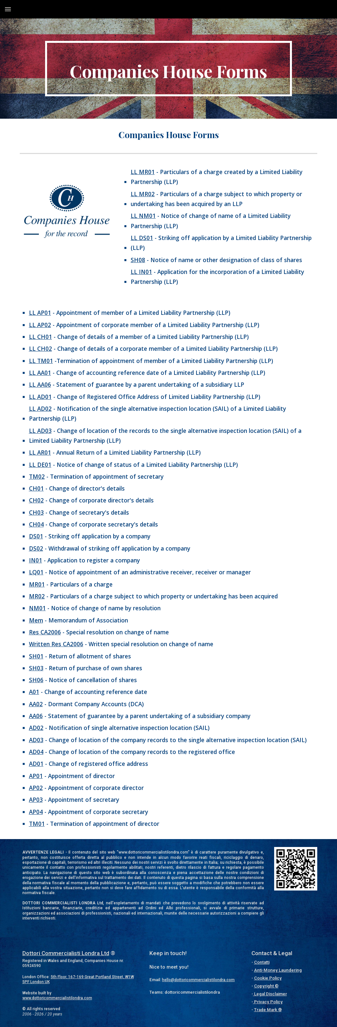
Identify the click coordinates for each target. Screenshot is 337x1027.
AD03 (36, 740)
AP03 (36, 799)
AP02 (36, 788)
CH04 (36, 524)
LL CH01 (40, 337)
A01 (34, 692)
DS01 (36, 536)
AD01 (36, 764)
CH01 (36, 488)
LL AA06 (40, 384)
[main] (168, 68)
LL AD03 (40, 431)
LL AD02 (40, 408)
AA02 (36, 704)
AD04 (36, 752)
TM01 (37, 824)
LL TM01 (41, 361)
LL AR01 (40, 452)
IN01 (35, 560)
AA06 (36, 716)
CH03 (36, 512)
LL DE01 (40, 464)
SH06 (36, 680)
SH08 (138, 260)
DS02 (36, 548)
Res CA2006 (45, 632)
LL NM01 (143, 216)
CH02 (36, 500)
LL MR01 (143, 172)
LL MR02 (143, 194)
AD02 (36, 728)
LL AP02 (40, 325)
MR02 (37, 596)
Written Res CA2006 (56, 644)
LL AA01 (40, 373)
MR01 (37, 584)
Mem (36, 620)
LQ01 (36, 572)
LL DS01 (142, 238)
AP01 (36, 776)
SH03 (36, 668)
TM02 (37, 476)
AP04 (36, 812)
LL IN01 (141, 272)
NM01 (37, 608)
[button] (8, 9)
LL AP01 (40, 313)
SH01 (36, 656)
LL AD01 (40, 397)
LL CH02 (40, 348)
